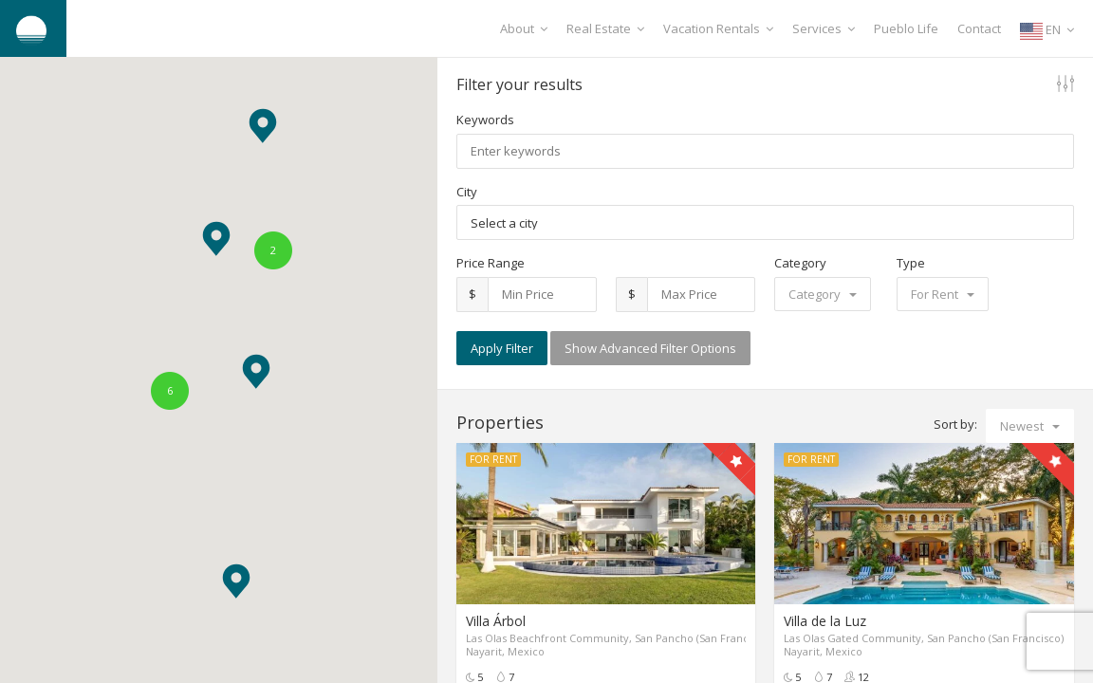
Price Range (490, 262)
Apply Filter (502, 348)
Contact (979, 28)
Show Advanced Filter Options (650, 348)
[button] (263, 125)
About (523, 28)
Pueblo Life (906, 28)
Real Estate (605, 28)
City (466, 191)
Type (911, 262)
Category (800, 262)
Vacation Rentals (718, 28)
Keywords (485, 119)
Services (823, 28)
